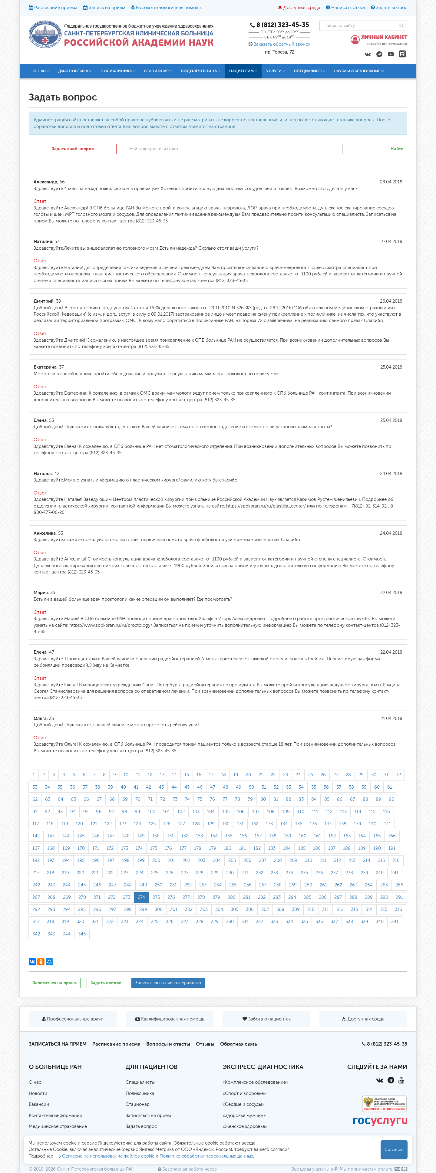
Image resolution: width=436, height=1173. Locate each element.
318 (50, 921)
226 (169, 873)
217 (35, 873)
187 (331, 848)
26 (323, 775)
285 (307, 897)
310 (311, 909)
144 (66, 836)
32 (398, 775)
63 (47, 799)
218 (50, 873)
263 (353, 885)
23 (285, 775)
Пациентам (243, 71)
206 (247, 860)
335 (304, 921)
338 (349, 921)
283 (277, 897)
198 (126, 860)
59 (364, 787)
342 (36, 934)
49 (238, 787)
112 (329, 812)
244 (67, 885)
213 (351, 860)
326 (169, 921)
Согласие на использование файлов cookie (108, 1156)
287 (338, 897)
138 (342, 824)
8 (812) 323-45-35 (387, 1044)
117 (35, 824)
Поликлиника (118, 71)
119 (64, 824)
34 (47, 787)
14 (174, 775)
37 (85, 787)
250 (158, 885)
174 (139, 848)
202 (186, 860)
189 (362, 848)
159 (287, 836)
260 (308, 885)
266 (399, 885)
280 (232, 897)
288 (353, 897)
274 (141, 897)
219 (65, 873)
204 (217, 860)
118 (50, 824)
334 (289, 921)
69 (125, 799)
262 (338, 885)
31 (386, 775)
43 (161, 787)
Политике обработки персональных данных (206, 1156)
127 (181, 824)
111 (315, 812)
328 (199, 921)
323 (124, 921)
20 (248, 775)
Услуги (275, 71)
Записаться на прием (55, 982)
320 (80, 921)
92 (47, 812)
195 (80, 860)
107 (255, 812)
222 (110, 873)
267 (36, 897)
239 (364, 873)
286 (323, 897)
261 (323, 885)
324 (140, 921)
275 (156, 897)
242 (36, 885)
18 (223, 775)
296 (97, 909)
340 (380, 921)
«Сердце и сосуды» (243, 1104)
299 (143, 909)
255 (232, 885)
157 (258, 836)
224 (140, 873)
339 (364, 921)
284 (292, 897)
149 (141, 836)
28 (348, 775)
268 (51, 897)
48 (225, 787)
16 (199, 775)
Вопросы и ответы (168, 1044)
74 (187, 799)
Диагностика (74, 71)
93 (60, 812)
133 (269, 824)
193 (50, 860)
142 (36, 836)
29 (361, 775)
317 (35, 921)
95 (85, 812)
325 (154, 921)
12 (150, 775)
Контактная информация (55, 1115)
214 (366, 860)
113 (343, 812)
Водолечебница (200, 71)
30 (373, 775)
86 (339, 799)
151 (170, 836)
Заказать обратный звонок (282, 44)
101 (166, 812)
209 (293, 860)
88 (365, 799)
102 (181, 812)
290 (384, 897)
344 (67, 934)
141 (387, 824)
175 (153, 848)
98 (124, 812)
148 (126, 836)
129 (211, 824)
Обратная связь (238, 1044)
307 (265, 909)
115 (372, 812)
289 (369, 897)
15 (186, 775)
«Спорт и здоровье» (244, 1093)
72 (162, 799)
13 (162, 775)
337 (334, 921)
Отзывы (205, 1044)
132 (254, 824)
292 (36, 909)
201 (171, 860)
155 (228, 836)
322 (110, 921)
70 (137, 799)
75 (199, 799)
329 (215, 921)
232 (259, 873)
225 (154, 873)
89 (378, 799)
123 (122, 824)
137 (328, 824)
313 (354, 909)
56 (326, 787)
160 (302, 836)
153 (199, 836)
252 (188, 885)
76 (212, 799)
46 (200, 787)
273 (126, 897)
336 (319, 921)
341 (394, 921)
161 (317, 836)
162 (332, 836)
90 (391, 799)
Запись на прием (107, 7)
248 (128, 885)
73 (175, 799)
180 (227, 848)
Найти (397, 148)
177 (183, 848)
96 (98, 812)
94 (73, 812)
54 (301, 787)
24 (298, 775)
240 (380, 873)
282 (262, 897)
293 (51, 909)
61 (389, 787)
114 (357, 812)
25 (310, 775)
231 (244, 873)
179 (212, 848)
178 (197, 848)
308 (280, 909)
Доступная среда (301, 7)
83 (301, 799)
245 (82, 885)
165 (377, 836)
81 (275, 799)
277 (186, 897)
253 (202, 885)
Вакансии (39, 1104)
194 (66, 860)
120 (79, 824)
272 (111, 897)
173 (124, 848)
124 (137, 824)
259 (293, 885)
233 (274, 873)
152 (184, 836)
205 (232, 860)
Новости (38, 1093)
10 (126, 775)
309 (296, 909)
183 (272, 848)
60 (377, 787)
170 (81, 848)
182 (257, 848)
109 (286, 812)
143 (50, 836)
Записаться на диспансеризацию (168, 983)
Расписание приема (56, 7)
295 (82, 909)
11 (138, 775)
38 (97, 787)
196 (96, 860)
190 (377, 848)
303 (204, 909)
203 (201, 860)
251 (173, 885)
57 (338, 787)
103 (196, 812)
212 (337, 860)
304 (219, 909)
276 (171, 897)
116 (386, 812)
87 (352, 799)
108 (271, 812)
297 (112, 909)
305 (234, 909)
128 (196, 824)
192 (36, 860)
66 (86, 799)
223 (124, 873)
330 (230, 921)
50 (251, 787)
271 (97, 897)
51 (264, 787)
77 (225, 799)
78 (237, 799)
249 (143, 885)
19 (235, 775)
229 (215, 873)
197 (110, 860)
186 (317, 848)
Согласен (394, 1150)
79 (250, 799)
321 (95, 921)
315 (383, 909)
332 (259, 921)
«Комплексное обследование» (255, 1082)
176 (168, 848)
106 (241, 812)
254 (218, 885)
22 (273, 775)
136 (313, 824)
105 (226, 812)
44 (174, 787)
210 (308, 860)
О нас (41, 71)
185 (302, 848)
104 (211, 812)
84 (314, 799)
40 (123, 787)
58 (351, 787)
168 (51, 848)
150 (156, 836)
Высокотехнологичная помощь (169, 7)
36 (72, 787)
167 (36, 848)
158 (272, 836)
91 (34, 812)
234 (289, 873)
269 (67, 897)
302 (189, 909)
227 (184, 873)
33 (34, 787)
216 (396, 860)
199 (141, 860)
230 (230, 873)
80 (263, 799)
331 (244, 921)
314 (369, 909)
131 (240, 824)
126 (166, 824)
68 (112, 799)
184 (287, 848)
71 (150, 799)
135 (298, 824)
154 (214, 836)
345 (82, 934)
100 (151, 812)
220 (80, 873)
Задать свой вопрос (73, 148)
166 (392, 836)
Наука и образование (359, 71)
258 (278, 885)
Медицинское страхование (58, 1126)
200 (156, 860)
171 (95, 848)
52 (276, 787)
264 (369, 885)
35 (60, 787)
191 (391, 848)
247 (112, 885)
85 (326, 799)
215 (381, 860)
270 (82, 897)
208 (278, 860)
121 (94, 824)
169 (66, 848)
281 (246, 897)
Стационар (158, 71)
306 (250, 909)
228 (199, 873)
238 (349, 873)
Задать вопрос (391, 7)
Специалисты (309, 71)
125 (152, 824)
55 (313, 787)
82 (288, 799)
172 (110, 848)
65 (73, 799)
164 (362, 836)
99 (137, 812)
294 (67, 909)
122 (108, 824)
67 (99, 799)
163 (347, 836)
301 (173, 909)
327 (184, 921)
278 (201, 897)
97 (111, 812)
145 (80, 836)
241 (394, 873)
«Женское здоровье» (245, 1126)
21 (261, 775)
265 (384, 885)
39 (110, 787)
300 (159, 909)
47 (212, 787)
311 (325, 909)
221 (95, 873)
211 (323, 860)
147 (110, 836)
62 (35, 799)
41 (136, 787)
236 (319, 873)
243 (51, 885)
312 (339, 909)
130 (226, 824)
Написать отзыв (348, 7)
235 (304, 873)
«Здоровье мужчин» (244, 1115)
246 (97, 885)
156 (243, 836)
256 (248, 885)
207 (262, 860)
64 (60, 799)
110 (300, 812)
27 (335, 775)
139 (357, 824)
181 (242, 848)
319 (65, 921)
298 (128, 909)
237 (334, 873)
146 (96, 836)
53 (288, 787)
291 (399, 897)
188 (347, 848)
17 (211, 775)
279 (216, 897)
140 (372, 824)
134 (284, 824)
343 (51, 934)
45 (187, 787)
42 (148, 787)
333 (274, 921)
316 (398, 909)
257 (262, 885)
